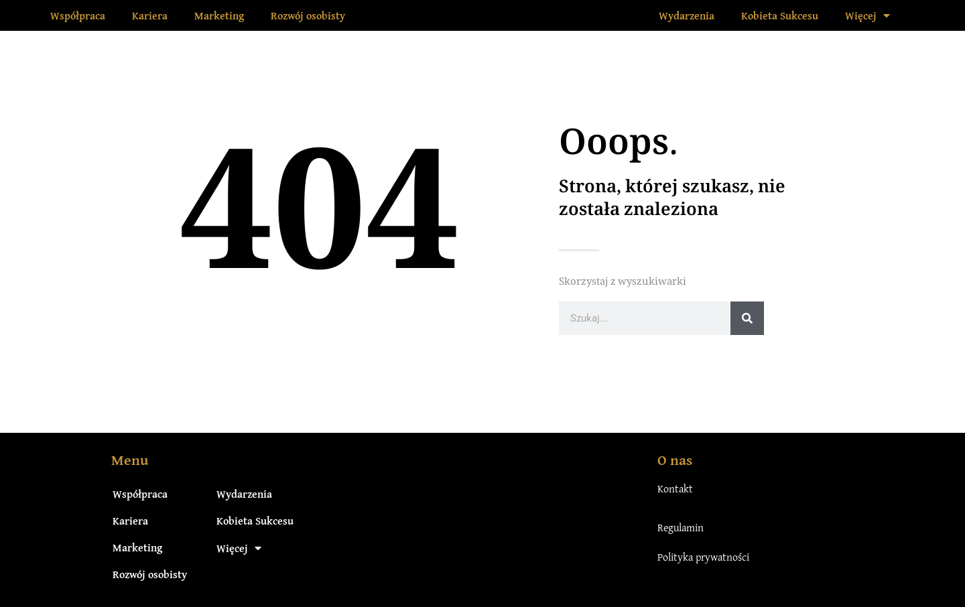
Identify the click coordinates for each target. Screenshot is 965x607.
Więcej (867, 15)
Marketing (219, 15)
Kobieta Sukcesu (779, 15)
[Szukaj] (747, 318)
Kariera (150, 15)
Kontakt (675, 488)
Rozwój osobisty (308, 15)
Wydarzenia (686, 15)
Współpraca (77, 15)
